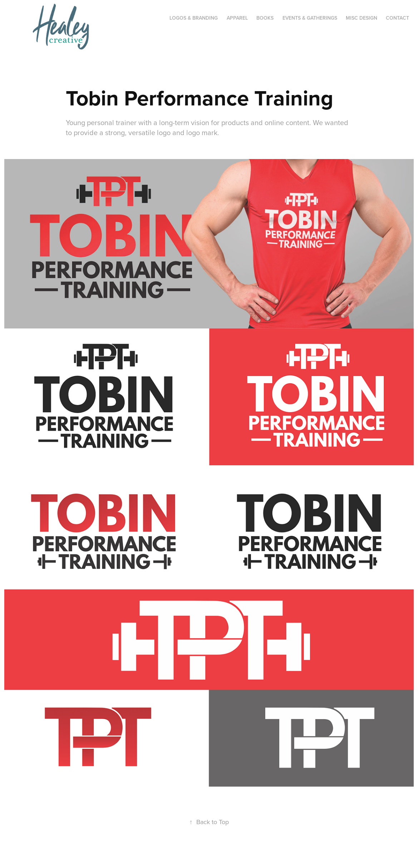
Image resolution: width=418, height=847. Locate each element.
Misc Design (361, 17)
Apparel (237, 17)
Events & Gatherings (309, 17)
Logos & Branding (193, 17)
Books (265, 17)
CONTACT (397, 17)
